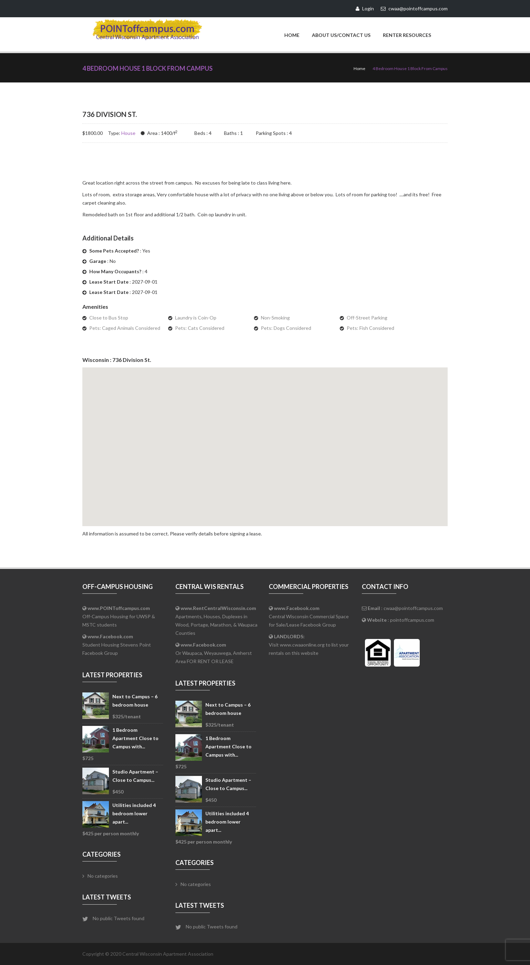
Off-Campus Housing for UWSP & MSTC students (118, 616)
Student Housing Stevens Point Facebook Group (116, 644)
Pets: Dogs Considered (286, 328)
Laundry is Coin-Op (195, 318)
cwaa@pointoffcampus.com (413, 608)
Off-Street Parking (367, 318)
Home (291, 35)
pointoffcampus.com (412, 620)
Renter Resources (407, 35)
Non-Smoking (275, 318)
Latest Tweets (106, 897)
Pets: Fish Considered (370, 328)
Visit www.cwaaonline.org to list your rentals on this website (309, 644)
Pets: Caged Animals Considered (124, 328)
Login (365, 8)
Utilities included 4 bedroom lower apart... (134, 813)
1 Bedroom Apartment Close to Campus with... (135, 738)
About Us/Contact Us (341, 35)
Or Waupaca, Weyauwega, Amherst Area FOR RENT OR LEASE (213, 653)
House (128, 133)
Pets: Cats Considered (199, 328)
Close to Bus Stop (108, 318)
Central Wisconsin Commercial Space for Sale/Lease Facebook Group (309, 616)
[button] (265, 440)
